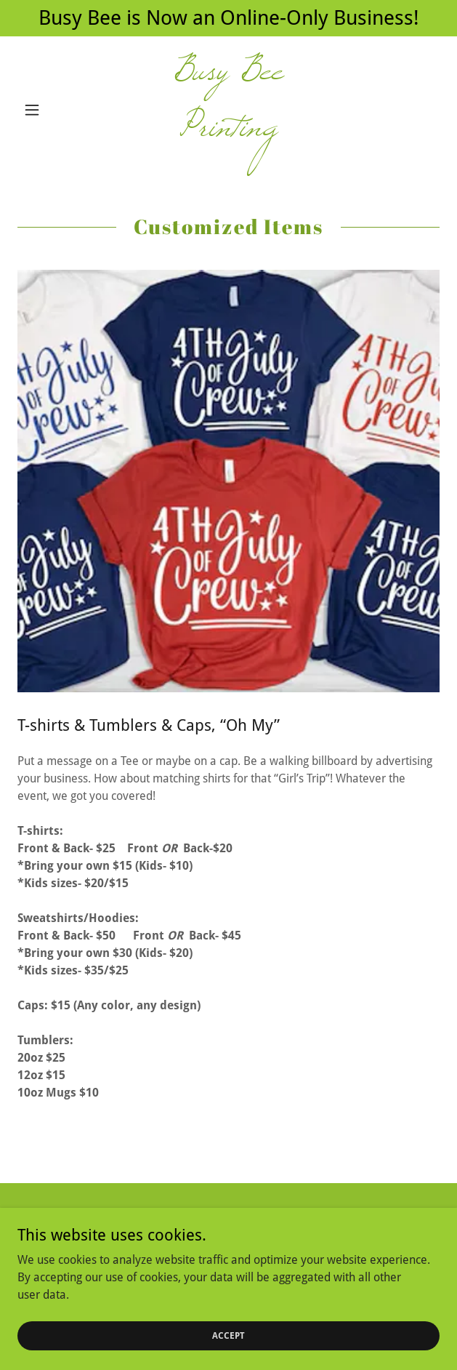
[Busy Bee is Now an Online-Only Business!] (228, 18)
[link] (228, 110)
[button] (49, 109)
